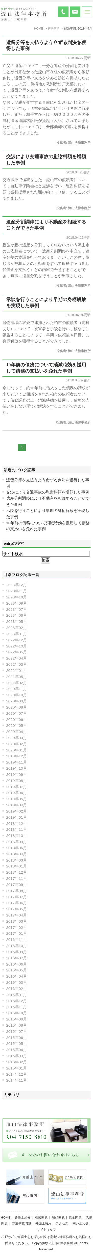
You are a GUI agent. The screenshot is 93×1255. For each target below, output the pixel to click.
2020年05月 (16, 725)
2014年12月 (16, 1074)
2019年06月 (16, 793)
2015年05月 (16, 1043)
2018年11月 (16, 829)
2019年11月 (16, 762)
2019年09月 (16, 774)
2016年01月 (16, 995)
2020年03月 (16, 738)
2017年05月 (16, 909)
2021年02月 (16, 683)
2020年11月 (16, 689)
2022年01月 (16, 670)
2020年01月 (16, 750)
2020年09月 (16, 701)
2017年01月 (16, 933)
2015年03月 (16, 1056)
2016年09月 (16, 952)
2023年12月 (16, 585)
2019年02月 (16, 811)
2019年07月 (16, 787)
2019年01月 (16, 817)
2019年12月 (16, 756)
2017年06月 (16, 903)
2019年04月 (16, 805)
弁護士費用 (43, 1223)
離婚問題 (58, 1217)
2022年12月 (16, 640)
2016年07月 (16, 958)
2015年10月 (16, 1013)
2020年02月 (16, 744)
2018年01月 (16, 866)
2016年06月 (16, 964)
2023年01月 (16, 634)
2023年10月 (16, 597)
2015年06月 (16, 1037)
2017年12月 (16, 872)
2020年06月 (16, 719)
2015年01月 (16, 1068)
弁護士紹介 (23, 1217)
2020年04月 (16, 731)
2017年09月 (16, 884)
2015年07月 (16, 1031)
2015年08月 (16, 1025)
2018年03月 (16, 860)
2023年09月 (16, 603)
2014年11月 (16, 1080)
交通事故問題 (21, 1223)
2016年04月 (16, 976)
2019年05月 (16, 799)
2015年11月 (16, 1007)
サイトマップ (46, 1229)
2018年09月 (16, 842)
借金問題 (75, 1217)
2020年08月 (16, 707)
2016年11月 (16, 939)
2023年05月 (16, 621)
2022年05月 (16, 652)
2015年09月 (16, 1019)
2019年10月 (16, 768)
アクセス (61, 1223)
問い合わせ (80, 1223)
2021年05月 (16, 677)
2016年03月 (16, 982)
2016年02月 (16, 988)
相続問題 (41, 1217)
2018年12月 (16, 823)
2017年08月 (16, 891)
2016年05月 (16, 970)
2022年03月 (16, 664)
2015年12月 (16, 1001)
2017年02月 (16, 927)
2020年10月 (16, 695)
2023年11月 (16, 591)
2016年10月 (16, 946)
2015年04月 (16, 1050)
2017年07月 (16, 897)
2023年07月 (16, 609)
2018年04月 (16, 854)
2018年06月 (16, 848)
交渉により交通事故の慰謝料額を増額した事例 (47, 492)
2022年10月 (16, 646)
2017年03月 (16, 921)
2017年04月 (16, 915)
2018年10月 (16, 835)
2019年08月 (16, 781)
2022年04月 (16, 658)
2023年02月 (16, 628)
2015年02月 (16, 1062)
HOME (6, 1217)
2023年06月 (16, 615)
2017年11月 (16, 878)
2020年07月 (16, 713)
